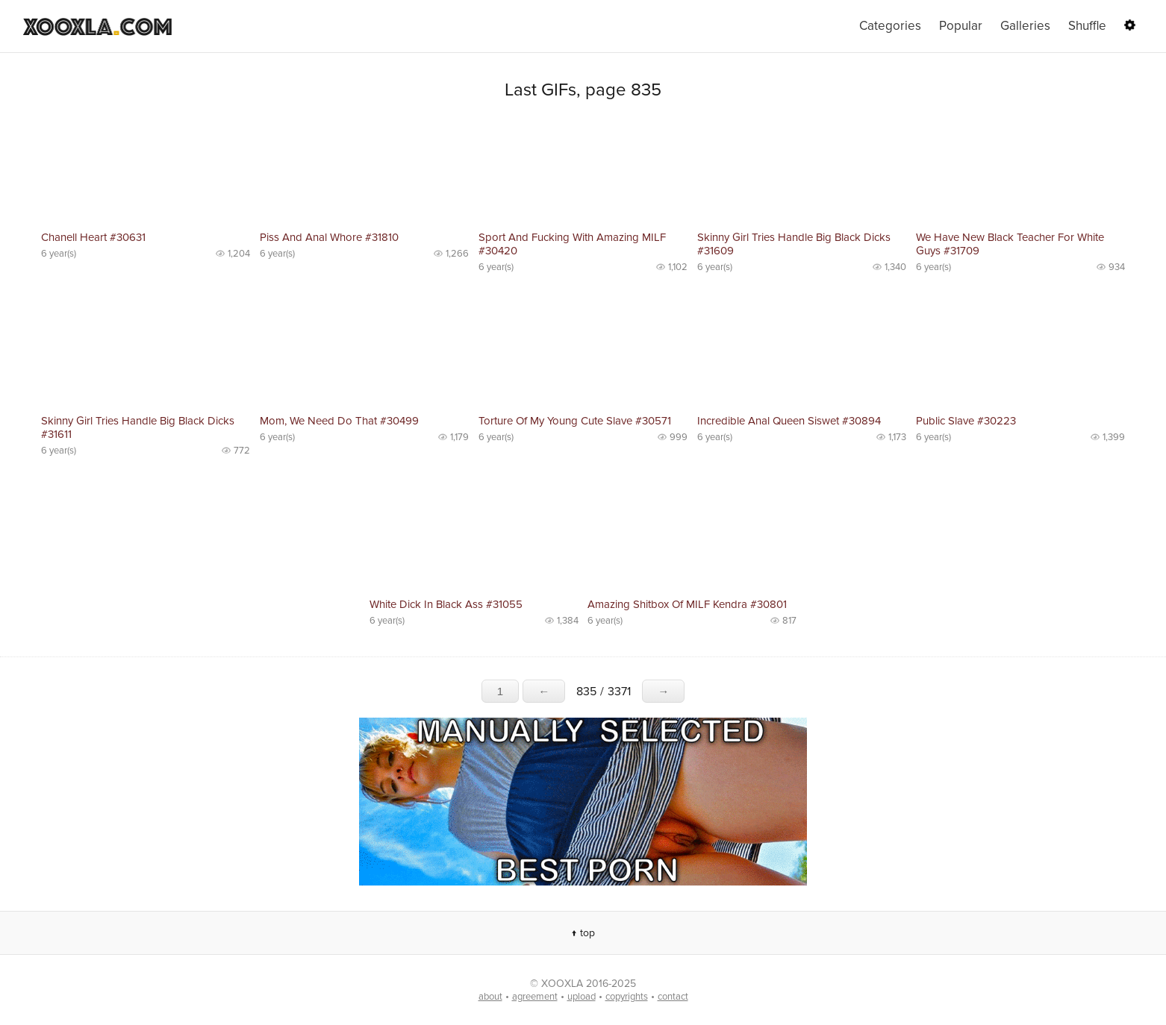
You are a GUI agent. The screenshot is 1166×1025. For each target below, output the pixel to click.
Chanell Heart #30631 (93, 237)
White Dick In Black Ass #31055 (446, 604)
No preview (145, 171)
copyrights (626, 997)
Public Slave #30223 (966, 420)
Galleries (1025, 26)
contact (673, 997)
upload (581, 997)
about (490, 997)
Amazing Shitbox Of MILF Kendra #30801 (687, 604)
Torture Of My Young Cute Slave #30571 (574, 420)
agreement (535, 997)
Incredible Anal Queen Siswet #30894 (789, 420)
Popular (960, 26)
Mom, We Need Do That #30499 (339, 420)
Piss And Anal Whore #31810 (329, 237)
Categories (890, 26)
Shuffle (1087, 26)
